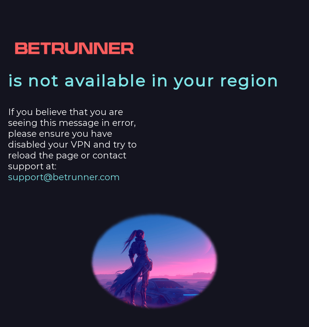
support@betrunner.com (64, 177)
